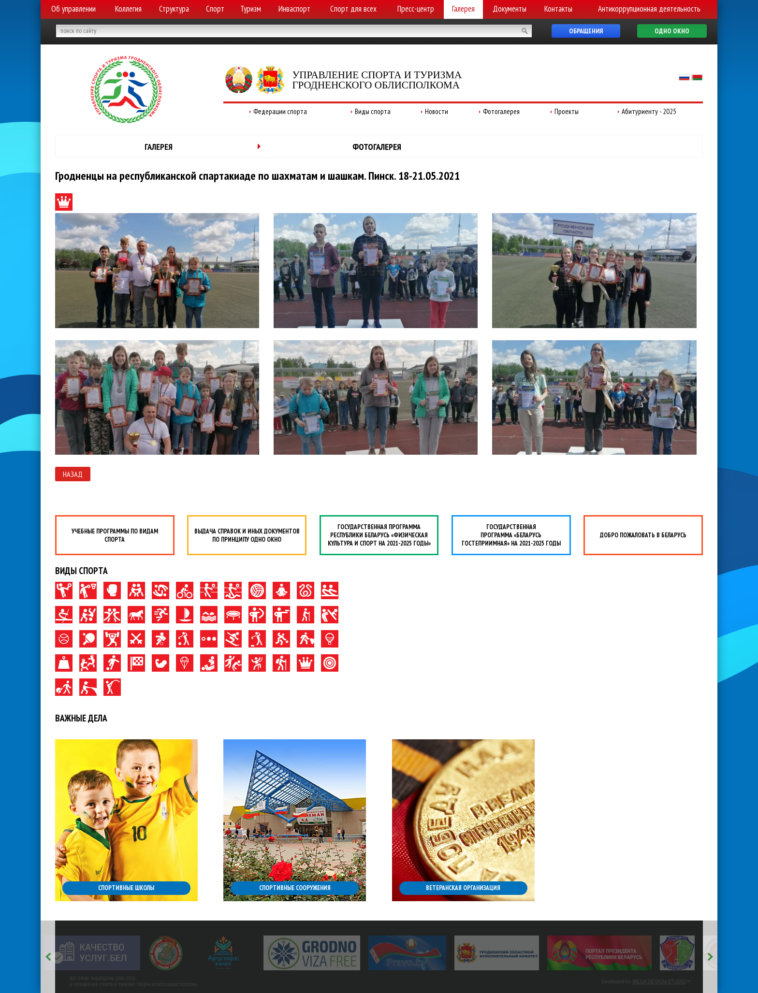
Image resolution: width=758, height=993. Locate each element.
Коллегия (128, 8)
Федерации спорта (280, 111)
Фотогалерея (501, 111)
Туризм (250, 8)
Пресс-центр (415, 8)
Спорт (215, 8)
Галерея (463, 8)
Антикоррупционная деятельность (649, 8)
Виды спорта (373, 111)
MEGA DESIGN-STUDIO (659, 981)
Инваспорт (294, 8)
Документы (509, 8)
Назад (73, 474)
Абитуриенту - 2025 (649, 111)
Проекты (566, 111)
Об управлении (73, 8)
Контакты (558, 8)
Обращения (586, 31)
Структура (174, 8)
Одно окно (672, 31)
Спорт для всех (353, 8)
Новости (436, 111)
